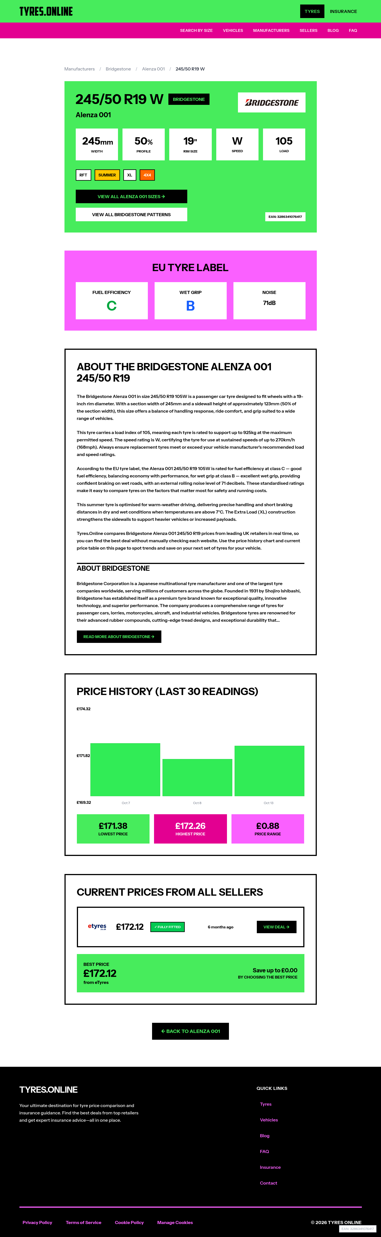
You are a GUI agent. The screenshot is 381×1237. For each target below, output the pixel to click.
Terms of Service (83, 1222)
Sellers (308, 30)
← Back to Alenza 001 (190, 1031)
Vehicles (233, 30)
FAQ (353, 30)
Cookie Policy (129, 1222)
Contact (268, 1183)
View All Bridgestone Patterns (131, 214)
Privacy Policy (37, 1222)
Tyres (312, 11)
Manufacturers (271, 30)
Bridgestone (118, 69)
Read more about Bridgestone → (119, 636)
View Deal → (277, 927)
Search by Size (196, 30)
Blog (333, 30)
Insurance (343, 11)
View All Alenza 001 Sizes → (131, 196)
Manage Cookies (175, 1222)
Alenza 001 (153, 69)
